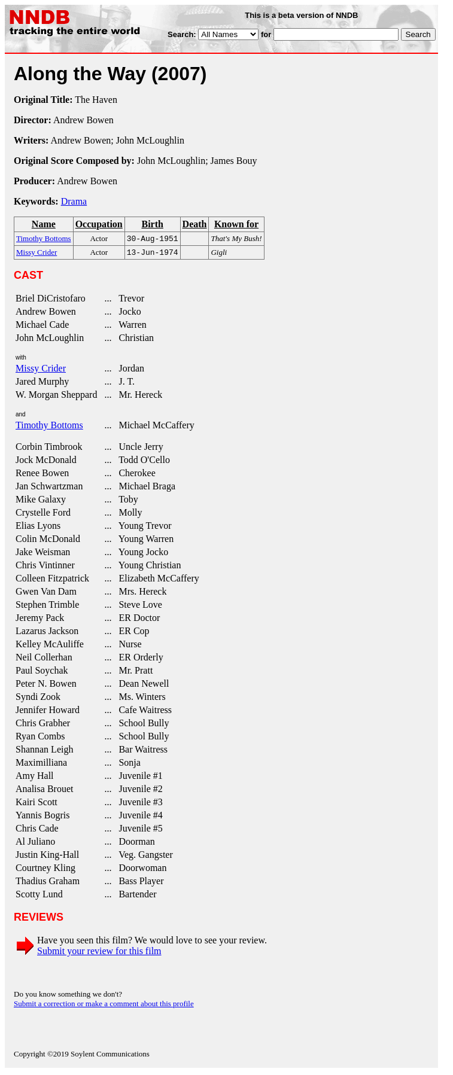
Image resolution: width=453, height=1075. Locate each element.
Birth (152, 224)
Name (44, 224)
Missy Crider (41, 371)
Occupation (99, 224)
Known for (236, 224)
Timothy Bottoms (49, 427)
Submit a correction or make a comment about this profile (104, 1005)
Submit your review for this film (99, 953)
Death (195, 224)
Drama (74, 201)
